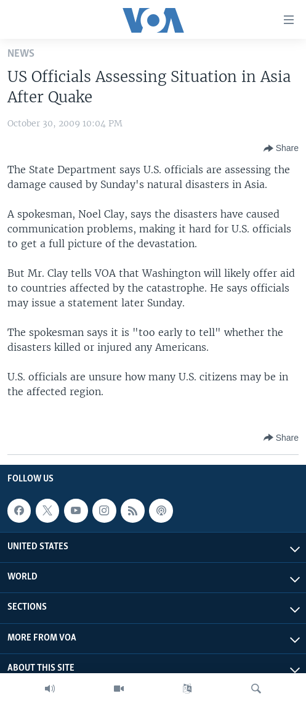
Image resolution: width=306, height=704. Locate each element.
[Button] (281, 148)
